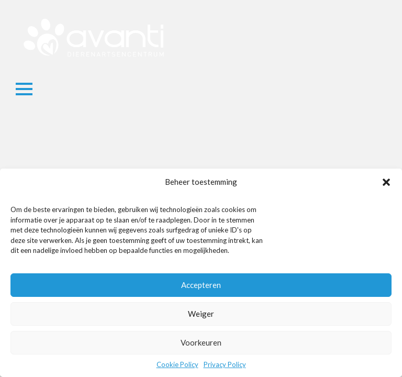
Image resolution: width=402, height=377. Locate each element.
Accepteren (201, 285)
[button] (386, 182)
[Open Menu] (24, 89)
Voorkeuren (201, 342)
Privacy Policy (225, 364)
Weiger (201, 313)
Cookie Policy (177, 364)
